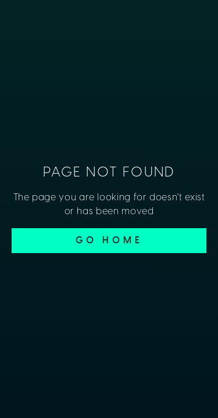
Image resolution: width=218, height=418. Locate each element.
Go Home (109, 241)
